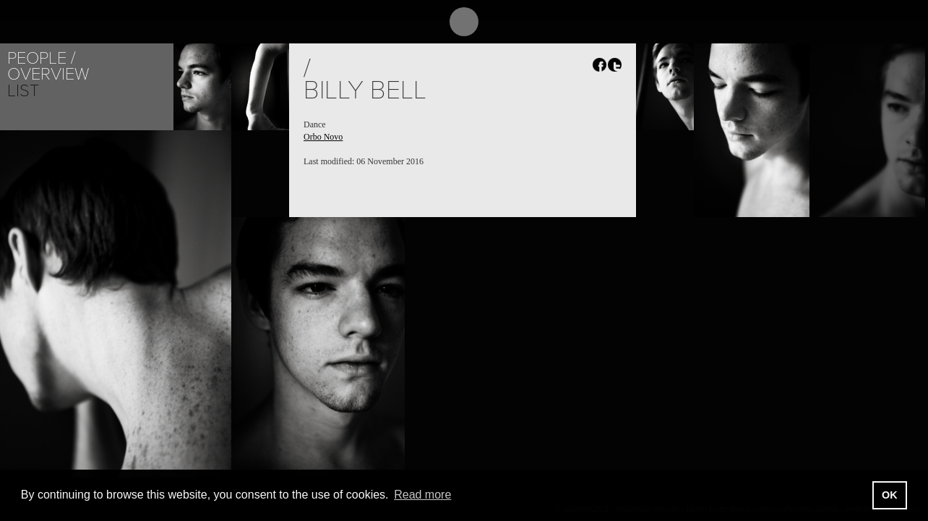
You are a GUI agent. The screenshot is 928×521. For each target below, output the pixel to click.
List (23, 90)
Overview (48, 74)
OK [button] (890, 495)
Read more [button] (422, 494)
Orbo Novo (323, 137)
